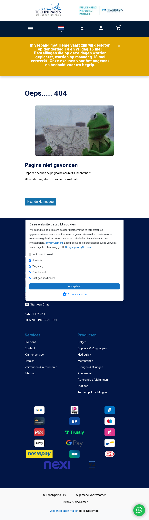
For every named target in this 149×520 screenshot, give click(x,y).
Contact (30, 348)
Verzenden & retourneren (41, 367)
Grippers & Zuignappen (92, 348)
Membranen (85, 361)
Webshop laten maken (64, 511)
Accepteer (74, 286)
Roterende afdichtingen (93, 379)
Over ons (30, 342)
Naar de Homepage (40, 202)
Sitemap (30, 373)
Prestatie (37, 260)
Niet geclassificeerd (44, 278)
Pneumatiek (85, 373)
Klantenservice (34, 354)
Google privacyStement (78, 247)
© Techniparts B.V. (54, 495)
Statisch (83, 386)
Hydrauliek (84, 354)
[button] (61, 29)
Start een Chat (37, 304)
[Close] (119, 45)
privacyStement (54, 242)
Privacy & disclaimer (75, 502)
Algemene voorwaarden (91, 495)
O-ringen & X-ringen (90, 367)
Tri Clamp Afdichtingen (92, 392)
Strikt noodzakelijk (43, 254)
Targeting (38, 266)
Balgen (82, 342)
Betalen (30, 361)
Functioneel (39, 272)
